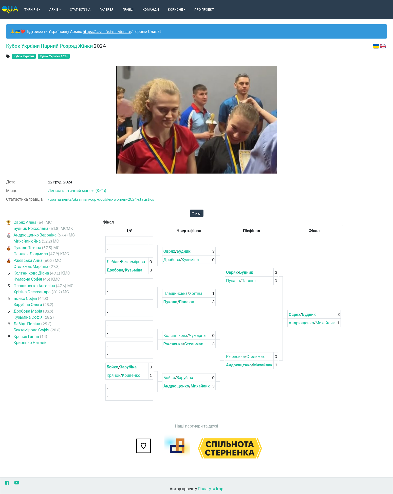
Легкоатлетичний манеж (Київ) (77, 190)
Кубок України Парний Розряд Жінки (49, 46)
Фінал (196, 213)
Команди (151, 9)
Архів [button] (54, 9)
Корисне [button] (175, 9)
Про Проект (204, 9)
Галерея (106, 9)
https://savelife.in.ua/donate (107, 31)
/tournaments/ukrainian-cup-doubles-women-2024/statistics (101, 199)
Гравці (128, 9)
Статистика (80, 9)
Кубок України (24, 56)
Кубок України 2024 (54, 56)
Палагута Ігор (210, 488)
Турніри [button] (31, 9)
